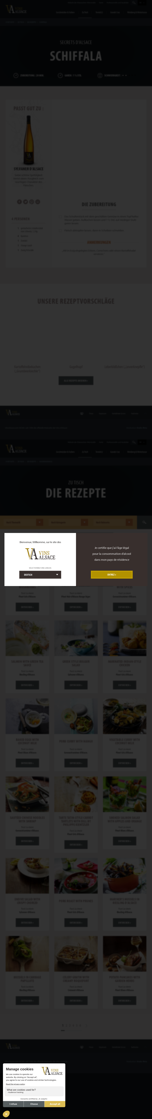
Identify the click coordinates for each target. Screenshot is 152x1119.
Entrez (111, 574)
